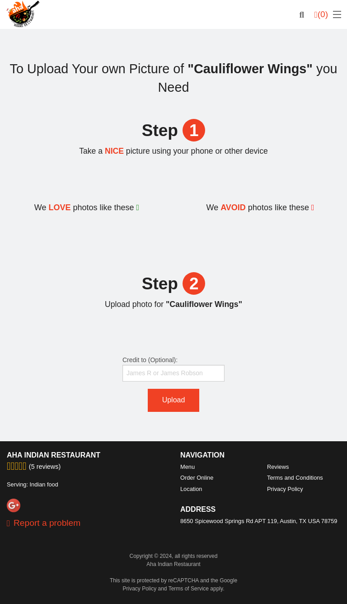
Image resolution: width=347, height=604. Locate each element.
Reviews (278, 466)
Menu (187, 466)
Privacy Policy (285, 489)
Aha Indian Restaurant (53, 455)
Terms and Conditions (295, 477)
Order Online (196, 477)
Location (191, 489)
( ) (321, 14)
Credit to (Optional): (173, 369)
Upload (173, 400)
